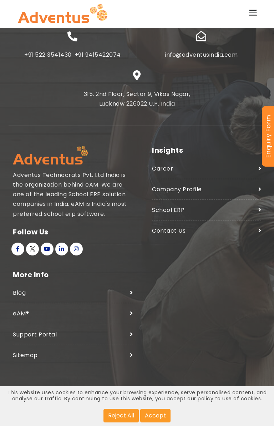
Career (162, 168)
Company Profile (177, 189)
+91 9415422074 (98, 55)
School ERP (168, 210)
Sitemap (25, 355)
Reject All (121, 415)
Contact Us (169, 231)
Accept (155, 415)
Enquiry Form (268, 136)
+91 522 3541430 (48, 55)
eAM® (21, 313)
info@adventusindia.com (201, 55)
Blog (19, 293)
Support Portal (35, 334)
